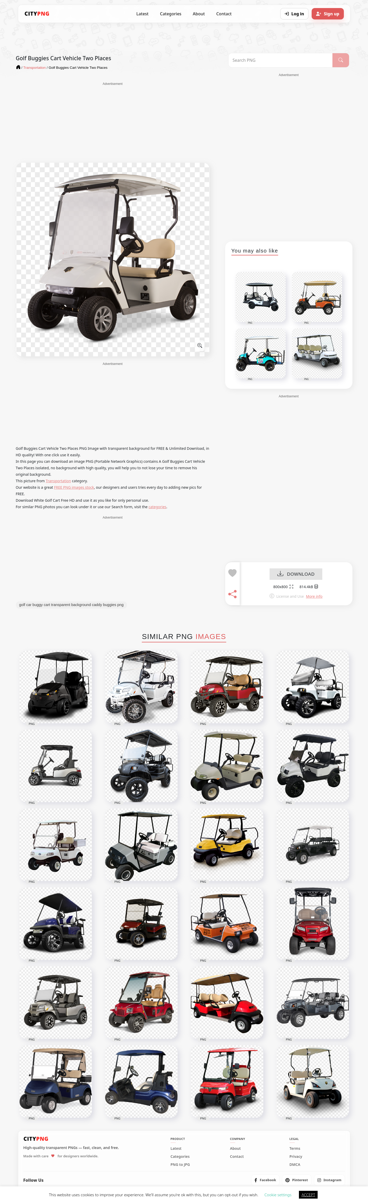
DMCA (295, 1164)
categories (157, 506)
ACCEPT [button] (308, 1194)
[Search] (340, 60)
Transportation (58, 480)
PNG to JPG (180, 1164)
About (199, 14)
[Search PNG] (281, 60)
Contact (224, 14)
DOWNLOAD (296, 574)
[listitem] (265, 1180)
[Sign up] (328, 13)
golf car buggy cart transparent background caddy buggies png (71, 605)
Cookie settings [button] (277, 1194)
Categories (170, 14)
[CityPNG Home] (37, 13)
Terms (295, 1148)
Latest (142, 14)
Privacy (296, 1156)
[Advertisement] (113, 122)
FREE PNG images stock (74, 487)
